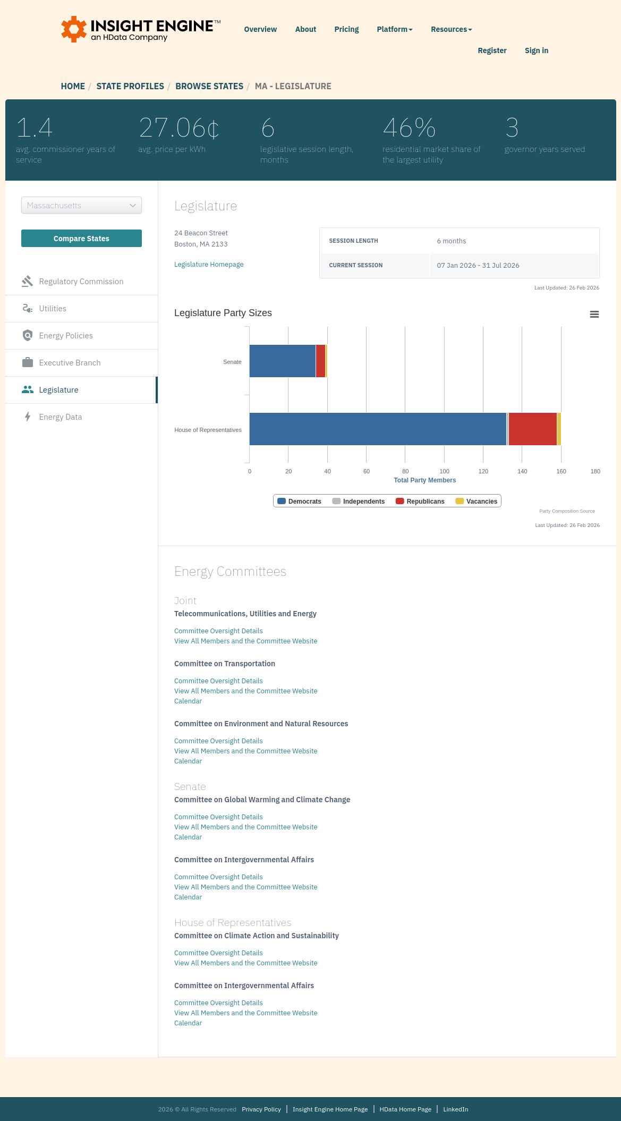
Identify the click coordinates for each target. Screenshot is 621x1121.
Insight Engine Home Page (330, 1109)
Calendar (188, 701)
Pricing (346, 29)
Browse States (209, 86)
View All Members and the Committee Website (246, 641)
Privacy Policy (261, 1109)
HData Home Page (406, 1109)
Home (73, 86)
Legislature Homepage (209, 264)
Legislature (50, 390)
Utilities (44, 309)
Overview (260, 29)
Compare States (81, 238)
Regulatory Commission (72, 281)
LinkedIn (455, 1109)
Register (492, 50)
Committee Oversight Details (218, 630)
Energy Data (51, 417)
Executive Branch (61, 363)
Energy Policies (57, 336)
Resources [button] (451, 29)
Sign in (536, 50)
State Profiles (130, 86)
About (306, 29)
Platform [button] (395, 29)
